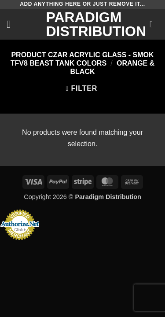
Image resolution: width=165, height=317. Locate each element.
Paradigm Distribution (82, 24)
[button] (12, 24)
